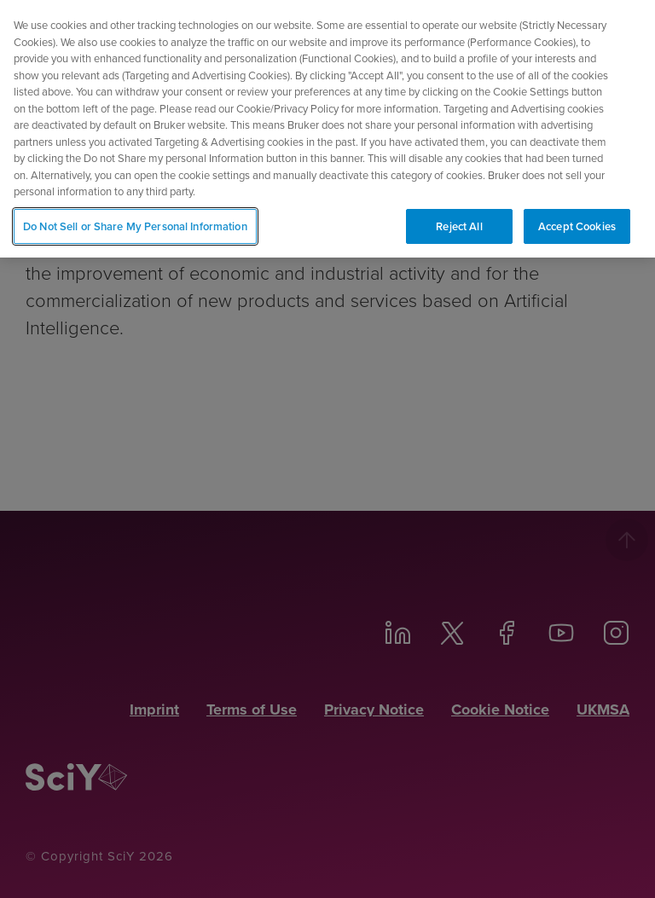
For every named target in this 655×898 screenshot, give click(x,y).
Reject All (459, 221)
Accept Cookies (577, 221)
